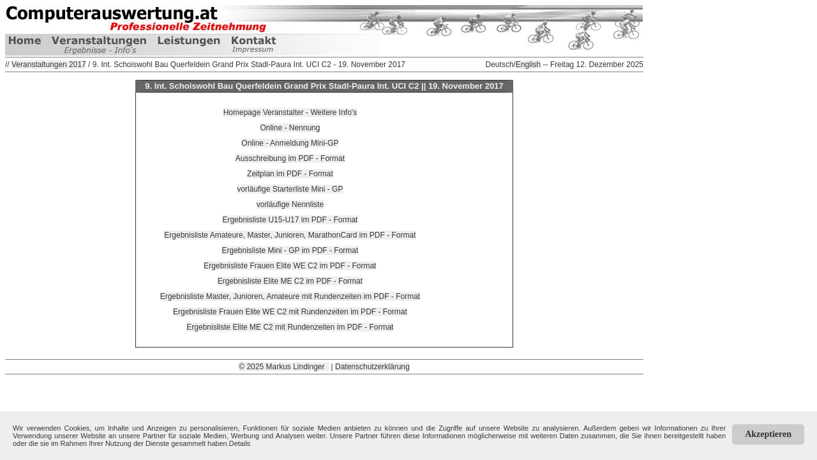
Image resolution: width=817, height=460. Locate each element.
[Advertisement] (324, 403)
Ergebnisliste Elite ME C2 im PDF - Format (290, 281)
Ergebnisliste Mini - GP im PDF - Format (289, 250)
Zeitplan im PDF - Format (290, 173)
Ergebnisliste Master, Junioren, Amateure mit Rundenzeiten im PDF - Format (290, 296)
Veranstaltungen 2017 (48, 64)
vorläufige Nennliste (290, 204)
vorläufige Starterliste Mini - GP (290, 189)
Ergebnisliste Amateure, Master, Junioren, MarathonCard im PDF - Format (290, 235)
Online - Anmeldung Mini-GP (289, 143)
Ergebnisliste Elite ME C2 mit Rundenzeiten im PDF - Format (289, 327)
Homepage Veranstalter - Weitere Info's (290, 112)
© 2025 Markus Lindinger (284, 366)
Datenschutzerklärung (372, 366)
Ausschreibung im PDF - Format (290, 158)
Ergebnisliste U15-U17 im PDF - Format (289, 219)
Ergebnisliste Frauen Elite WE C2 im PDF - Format (290, 265)
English (528, 64)
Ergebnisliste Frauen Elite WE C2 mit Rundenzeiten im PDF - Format (290, 311)
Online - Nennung (290, 127)
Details (240, 443)
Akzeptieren (768, 434)
